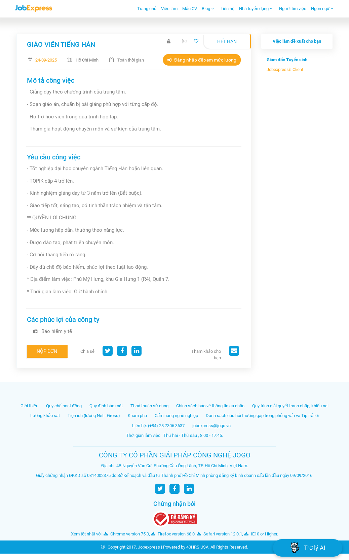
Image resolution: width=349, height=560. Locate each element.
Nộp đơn (47, 351)
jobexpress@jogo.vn (211, 425)
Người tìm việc (292, 8)
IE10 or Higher (260, 533)
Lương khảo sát (45, 415)
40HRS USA (197, 547)
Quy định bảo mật (106, 405)
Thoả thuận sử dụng (149, 405)
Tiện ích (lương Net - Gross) (94, 415)
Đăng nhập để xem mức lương (201, 60)
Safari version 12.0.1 (219, 533)
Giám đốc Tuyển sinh (287, 59)
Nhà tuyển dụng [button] (256, 8)
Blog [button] (208, 8)
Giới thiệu (29, 405)
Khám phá (137, 415)
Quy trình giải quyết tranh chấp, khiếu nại (290, 405)
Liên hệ (227, 8)
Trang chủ (146, 8)
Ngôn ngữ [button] (322, 8)
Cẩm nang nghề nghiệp (176, 415)
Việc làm (169, 8)
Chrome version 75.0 (126, 533)
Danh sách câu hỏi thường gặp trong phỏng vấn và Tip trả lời (262, 415)
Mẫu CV (189, 8)
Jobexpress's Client (285, 69)
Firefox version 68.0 (173, 533)
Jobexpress (149, 547)
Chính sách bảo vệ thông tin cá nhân (210, 405)
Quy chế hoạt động (64, 405)
